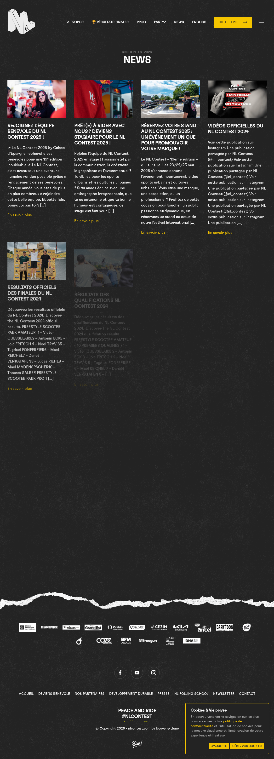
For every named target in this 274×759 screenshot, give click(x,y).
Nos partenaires (89, 694)
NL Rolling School (191, 694)
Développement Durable (131, 694)
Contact (247, 694)
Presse (164, 694)
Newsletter (223, 694)
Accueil (26, 694)
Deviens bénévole (54, 694)
